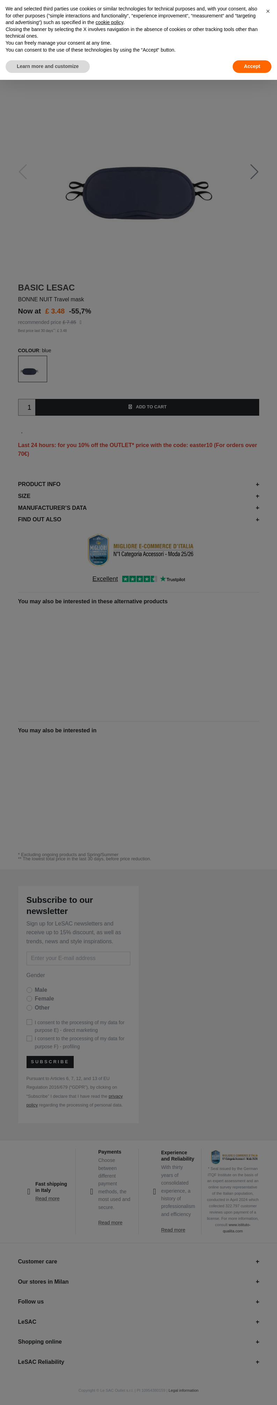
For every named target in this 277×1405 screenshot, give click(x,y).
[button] (268, 11)
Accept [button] (252, 66)
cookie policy (109, 22)
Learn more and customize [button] (48, 66)
